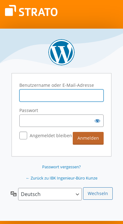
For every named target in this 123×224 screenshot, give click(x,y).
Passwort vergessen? (61, 167)
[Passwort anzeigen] (97, 120)
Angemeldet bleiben (51, 135)
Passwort (28, 110)
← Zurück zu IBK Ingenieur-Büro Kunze (61, 178)
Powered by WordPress (61, 52)
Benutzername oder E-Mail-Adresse (56, 85)
